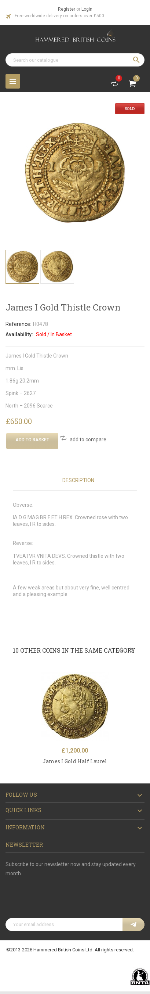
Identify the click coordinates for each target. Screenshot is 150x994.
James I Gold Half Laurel (75, 761)
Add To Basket (32, 439)
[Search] (75, 60)
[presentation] (61, 900)
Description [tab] (78, 480)
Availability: (19, 334)
